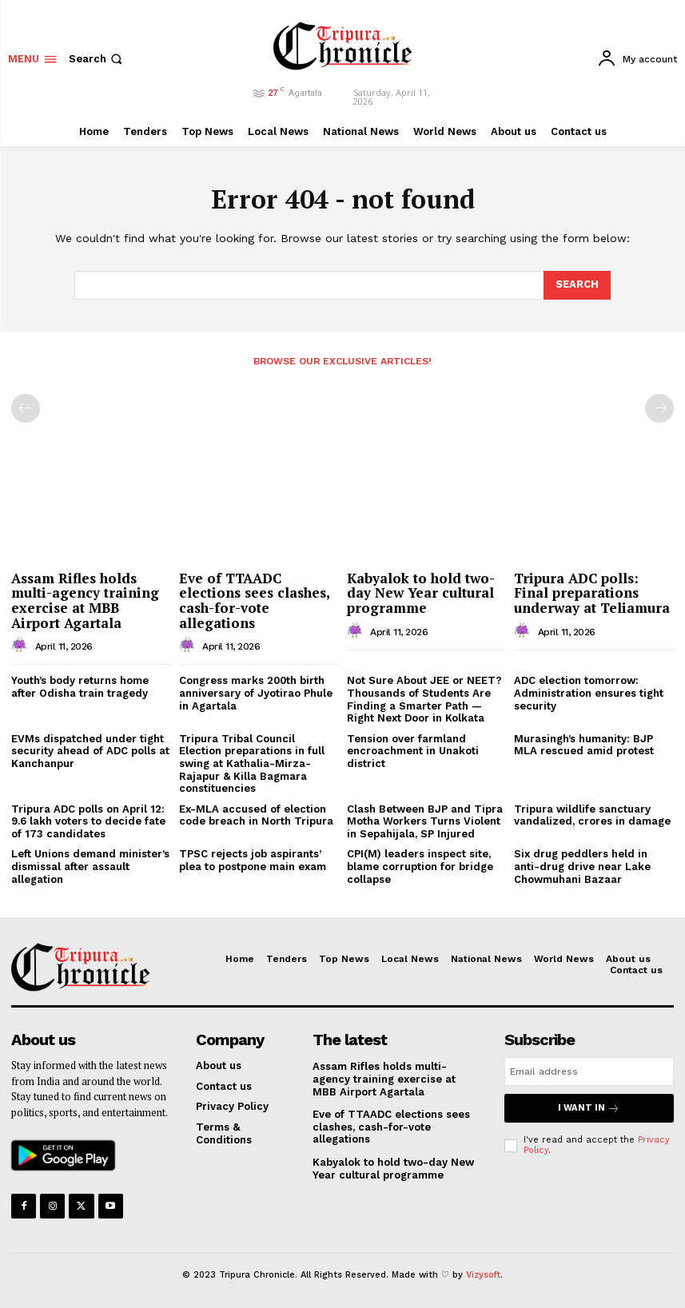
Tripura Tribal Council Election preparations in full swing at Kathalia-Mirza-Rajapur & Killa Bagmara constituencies (252, 763)
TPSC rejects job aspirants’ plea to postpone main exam (252, 860)
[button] (97, 58)
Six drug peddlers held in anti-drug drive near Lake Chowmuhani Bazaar (582, 866)
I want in (589, 1108)
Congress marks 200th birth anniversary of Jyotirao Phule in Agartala (256, 692)
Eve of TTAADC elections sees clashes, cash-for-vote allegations (254, 600)
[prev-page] (25, 408)
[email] (589, 1071)
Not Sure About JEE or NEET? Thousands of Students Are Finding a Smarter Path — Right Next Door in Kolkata (424, 699)
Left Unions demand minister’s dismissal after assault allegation (90, 866)
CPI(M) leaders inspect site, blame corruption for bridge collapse (420, 866)
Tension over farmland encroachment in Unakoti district (413, 751)
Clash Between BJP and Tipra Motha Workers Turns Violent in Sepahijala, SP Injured (425, 821)
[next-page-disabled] (659, 408)
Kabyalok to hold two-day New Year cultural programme (421, 593)
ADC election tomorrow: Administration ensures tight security (588, 692)
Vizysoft (483, 1275)
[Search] (577, 285)
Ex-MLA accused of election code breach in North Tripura (256, 815)
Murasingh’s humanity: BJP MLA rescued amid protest (584, 745)
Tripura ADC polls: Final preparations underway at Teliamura (592, 593)
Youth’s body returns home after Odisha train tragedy (80, 686)
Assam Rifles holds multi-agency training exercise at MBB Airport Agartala (85, 600)
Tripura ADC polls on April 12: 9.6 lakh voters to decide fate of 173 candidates (88, 821)
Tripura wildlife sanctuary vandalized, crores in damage (592, 815)
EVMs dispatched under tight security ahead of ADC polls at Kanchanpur (90, 751)
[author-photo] (21, 645)
